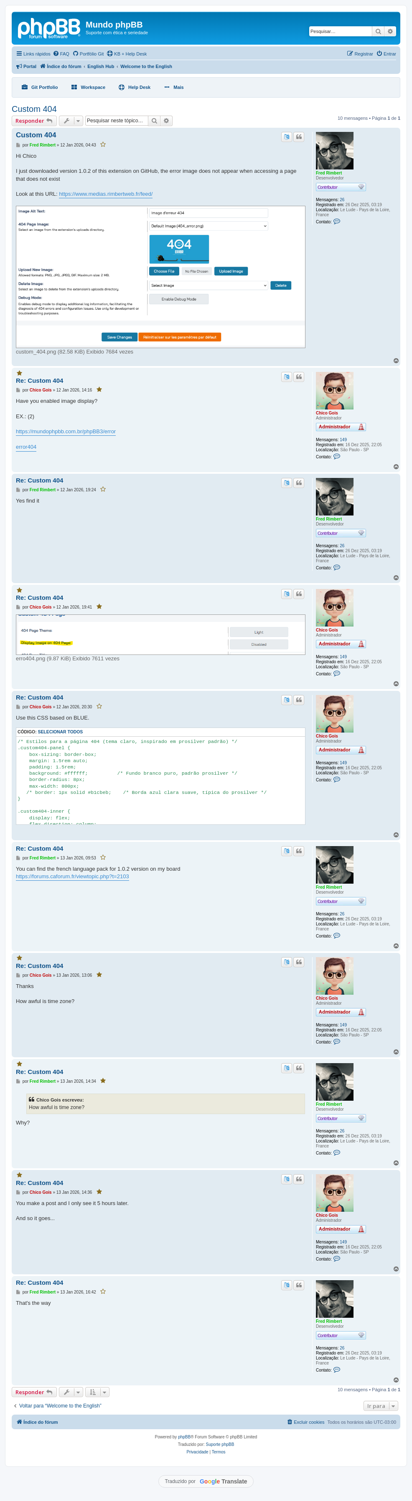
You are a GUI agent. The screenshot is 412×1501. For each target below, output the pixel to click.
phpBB (184, 1437)
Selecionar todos (60, 732)
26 (342, 199)
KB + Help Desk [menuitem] (127, 53)
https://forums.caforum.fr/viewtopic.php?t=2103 (72, 876)
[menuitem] (61, 54)
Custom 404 (34, 109)
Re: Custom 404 (39, 380)
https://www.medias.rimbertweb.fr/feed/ (106, 194)
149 (343, 439)
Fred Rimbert (329, 173)
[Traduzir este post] (286, 137)
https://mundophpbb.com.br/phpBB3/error (66, 431)
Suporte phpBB (220, 1444)
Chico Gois (327, 413)
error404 (26, 447)
